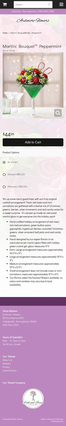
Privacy (6, 367)
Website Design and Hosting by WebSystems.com (52, 420)
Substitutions (10, 370)
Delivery (7, 363)
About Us (7, 360)
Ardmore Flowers (33, 20)
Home (5, 33)
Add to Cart (33, 142)
